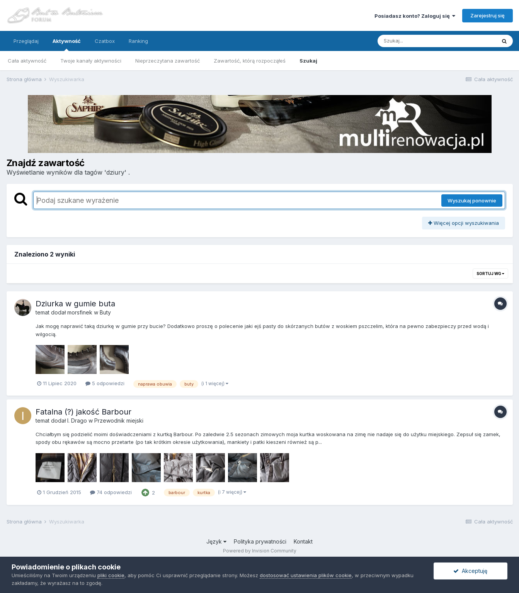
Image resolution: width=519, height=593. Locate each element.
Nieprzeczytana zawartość (167, 61)
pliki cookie (110, 575)
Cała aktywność (27, 61)
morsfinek (79, 312)
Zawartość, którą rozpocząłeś (250, 61)
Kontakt (303, 541)
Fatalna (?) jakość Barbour (83, 411)
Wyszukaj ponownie (472, 200)
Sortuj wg (490, 273)
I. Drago (77, 420)
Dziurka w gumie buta (75, 303)
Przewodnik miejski (118, 420)
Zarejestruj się (487, 15)
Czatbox (105, 41)
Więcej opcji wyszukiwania (463, 223)
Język (216, 541)
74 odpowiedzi (111, 492)
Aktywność (67, 44)
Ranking (138, 41)
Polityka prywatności (260, 541)
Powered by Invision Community (259, 551)
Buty (105, 312)
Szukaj (308, 61)
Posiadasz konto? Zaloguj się (414, 16)
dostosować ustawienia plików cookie (306, 575)
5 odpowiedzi (104, 383)
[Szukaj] (418, 41)
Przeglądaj (26, 41)
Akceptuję (470, 571)
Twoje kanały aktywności (90, 61)
